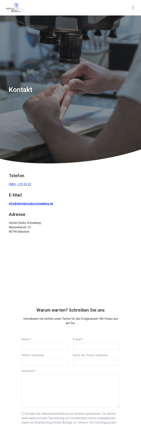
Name (25, 339)
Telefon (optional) (32, 355)
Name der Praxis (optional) (90, 355)
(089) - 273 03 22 (20, 184)
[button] (133, 7)
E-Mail (77, 339)
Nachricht (27, 371)
